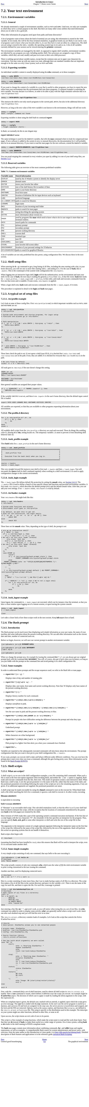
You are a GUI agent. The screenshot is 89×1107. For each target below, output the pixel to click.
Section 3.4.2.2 (71, 506)
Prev (2, 4)
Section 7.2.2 (6, 164)
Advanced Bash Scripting (62, 1098)
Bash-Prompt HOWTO (18, 806)
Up (44, 1105)
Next (86, 4)
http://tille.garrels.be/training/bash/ (68, 1096)
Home (44, 1103)
